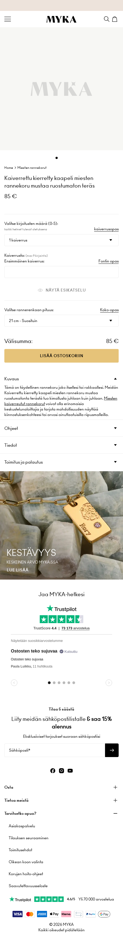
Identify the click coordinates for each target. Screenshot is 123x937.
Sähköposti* (19, 750)
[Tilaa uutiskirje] (112, 750)
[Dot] (57, 158)
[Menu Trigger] (7, 19)
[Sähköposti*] (54, 750)
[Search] (106, 19)
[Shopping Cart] (115, 19)
